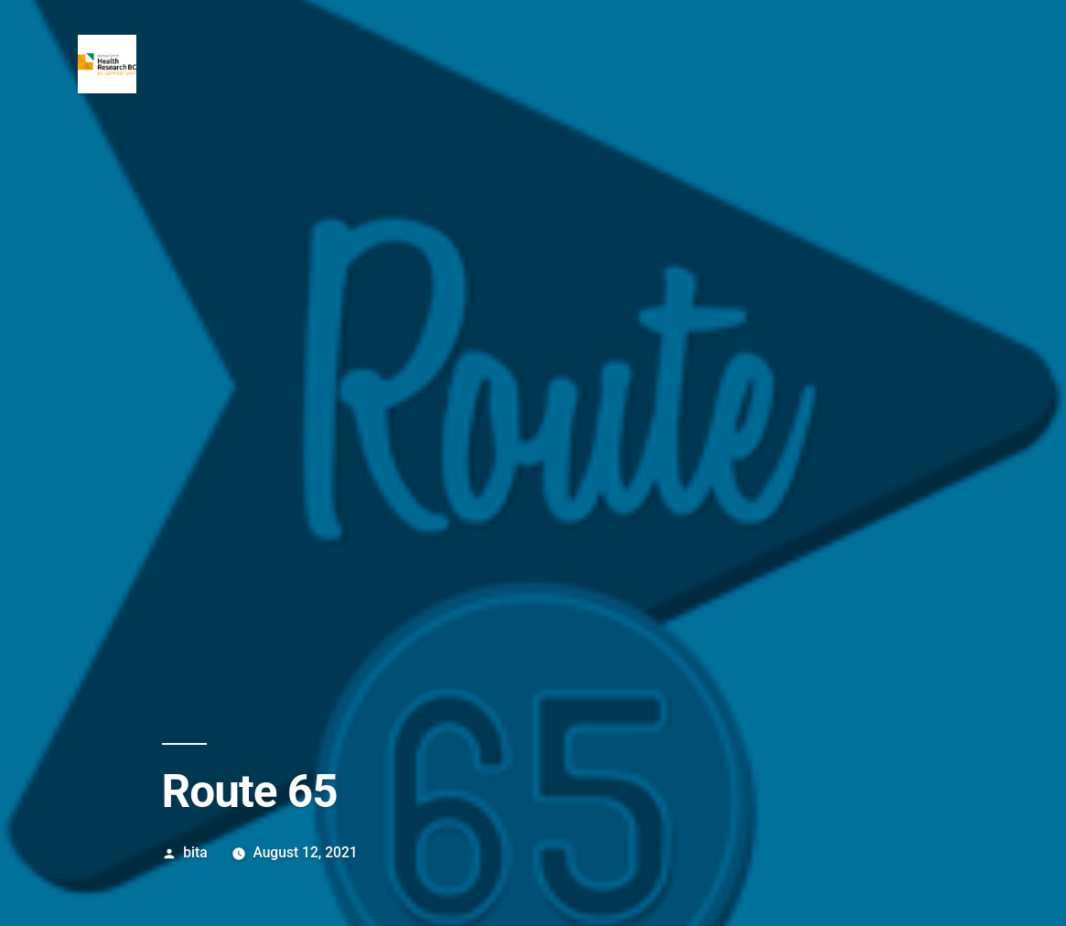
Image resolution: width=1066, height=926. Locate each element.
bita (195, 852)
